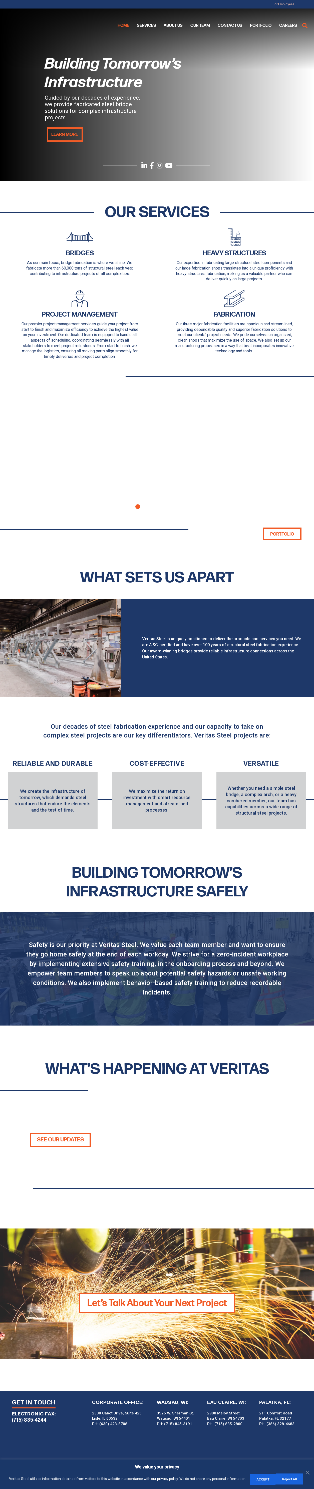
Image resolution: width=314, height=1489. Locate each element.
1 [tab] (137, 505)
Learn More (64, 134)
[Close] (309, 1464)
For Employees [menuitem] (290, 4)
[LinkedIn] (144, 165)
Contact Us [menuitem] (230, 25)
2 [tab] (147, 505)
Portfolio (282, 533)
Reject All (262, 1479)
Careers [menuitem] (288, 25)
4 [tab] (166, 505)
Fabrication (234, 314)
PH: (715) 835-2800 (225, 1423)
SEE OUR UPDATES (60, 1139)
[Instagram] (160, 165)
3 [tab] (157, 505)
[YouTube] (169, 165)
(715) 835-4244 (29, 1419)
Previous (16, 451)
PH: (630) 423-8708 (109, 1423)
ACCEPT (293, 1479)
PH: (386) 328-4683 (277, 1423)
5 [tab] (176, 505)
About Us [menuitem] (173, 25)
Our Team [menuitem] (200, 25)
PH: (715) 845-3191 (174, 1423)
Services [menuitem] (146, 25)
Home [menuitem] (123, 25)
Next (297, 451)
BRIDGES (80, 253)
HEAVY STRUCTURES (234, 253)
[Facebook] (151, 165)
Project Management (80, 314)
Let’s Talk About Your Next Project (157, 1302)
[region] (157, 1474)
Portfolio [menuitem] (260, 25)
